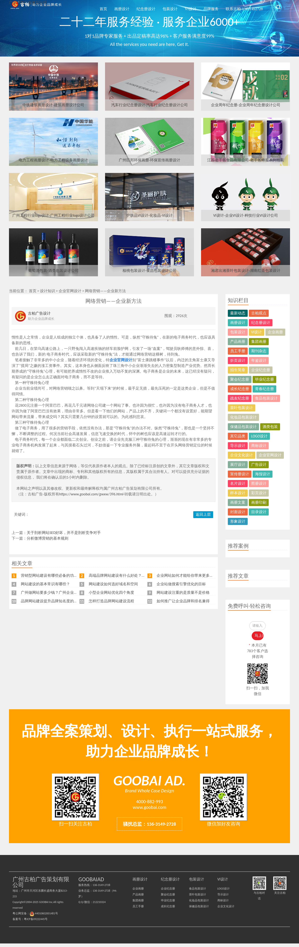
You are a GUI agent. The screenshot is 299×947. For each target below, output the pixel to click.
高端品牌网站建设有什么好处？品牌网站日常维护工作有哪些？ (142, 575)
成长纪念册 (239, 389)
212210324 (99, 905)
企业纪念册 (260, 370)
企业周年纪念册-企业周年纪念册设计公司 (245, 105)
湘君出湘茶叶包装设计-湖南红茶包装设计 (245, 270)
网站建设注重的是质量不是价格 (183, 592)
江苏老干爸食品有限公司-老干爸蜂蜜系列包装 (245, 160)
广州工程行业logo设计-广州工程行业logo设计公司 (53, 215)
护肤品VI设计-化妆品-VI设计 (149, 215)
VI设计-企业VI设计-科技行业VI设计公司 (245, 215)
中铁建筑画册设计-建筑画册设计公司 (53, 105)
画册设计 (145, 6)
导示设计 (237, 445)
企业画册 (275, 332)
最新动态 (237, 313)
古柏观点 (258, 313)
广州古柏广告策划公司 (36, 7)
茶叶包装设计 (241, 407)
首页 (131, 6)
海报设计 (262, 474)
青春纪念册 (264, 389)
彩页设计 (258, 493)
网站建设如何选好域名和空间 (113, 584)
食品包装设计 (266, 398)
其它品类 (237, 436)
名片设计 (237, 483)
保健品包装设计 (243, 426)
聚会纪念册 (239, 379)
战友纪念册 (239, 398)
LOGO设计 (259, 436)
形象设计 (237, 521)
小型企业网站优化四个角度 (111, 592)
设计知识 (47, 291)
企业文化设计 (241, 455)
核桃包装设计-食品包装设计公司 (150, 270)
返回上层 (203, 514)
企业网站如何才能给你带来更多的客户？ (191, 575)
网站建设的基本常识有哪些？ (45, 584)
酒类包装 (270, 426)
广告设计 (258, 464)
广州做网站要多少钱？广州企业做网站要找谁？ (60, 592)
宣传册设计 (239, 474)
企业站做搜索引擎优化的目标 (181, 584)
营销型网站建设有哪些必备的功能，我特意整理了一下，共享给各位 (77, 575)
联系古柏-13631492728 (246, 6)
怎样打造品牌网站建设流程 (111, 601)
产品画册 (237, 341)
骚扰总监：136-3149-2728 (149, 827)
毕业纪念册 (264, 379)
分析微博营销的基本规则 (47, 538)
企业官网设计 (70, 291)
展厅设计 (237, 464)
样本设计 (237, 493)
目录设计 (258, 512)
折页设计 (237, 360)
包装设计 (185, 6)
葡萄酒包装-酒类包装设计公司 (53, 270)
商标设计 (258, 445)
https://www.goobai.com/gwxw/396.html (91, 494)
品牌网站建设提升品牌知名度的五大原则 (55, 601)
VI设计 (201, 6)
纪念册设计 (165, 6)
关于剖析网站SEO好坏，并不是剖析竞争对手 (64, 532)
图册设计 (258, 483)
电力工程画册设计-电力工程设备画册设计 (53, 160)
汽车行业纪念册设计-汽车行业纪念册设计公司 (149, 105)
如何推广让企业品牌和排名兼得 (183, 601)
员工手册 (237, 351)
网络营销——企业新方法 (105, 291)
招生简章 (237, 370)
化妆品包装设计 (243, 417)
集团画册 (258, 341)
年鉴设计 (258, 360)
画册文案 (237, 502)
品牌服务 (217, 6)
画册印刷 (258, 502)
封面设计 (237, 512)
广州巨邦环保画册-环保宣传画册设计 (149, 160)
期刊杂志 (258, 351)
